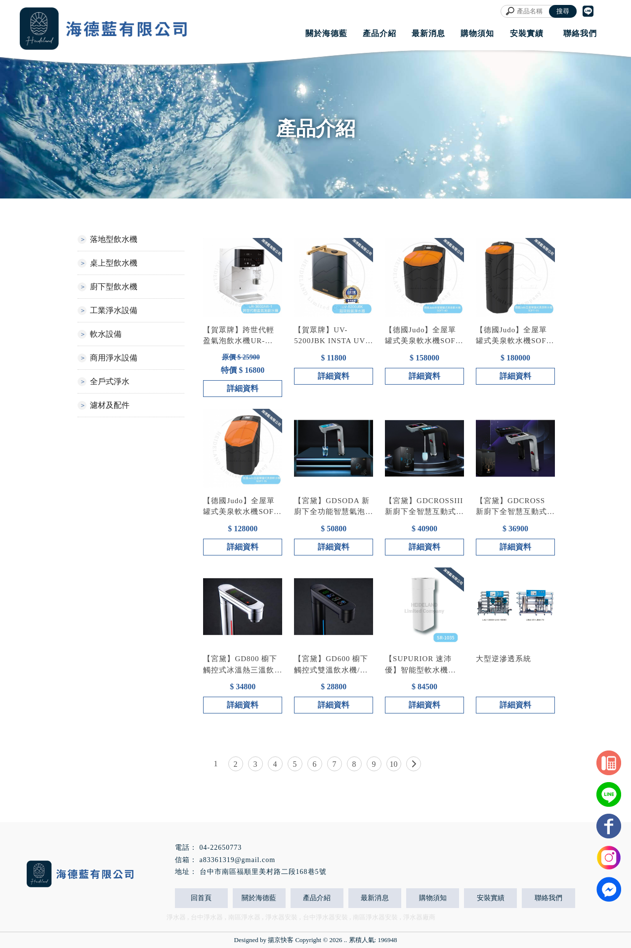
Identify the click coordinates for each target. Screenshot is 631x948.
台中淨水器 (207, 917)
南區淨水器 (244, 917)
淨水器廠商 (419, 917)
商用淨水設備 (113, 358)
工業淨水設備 (113, 310)
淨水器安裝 (281, 917)
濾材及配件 (109, 405)
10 (394, 764)
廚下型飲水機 (113, 286)
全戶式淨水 (109, 381)
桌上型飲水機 (113, 263)
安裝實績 (491, 898)
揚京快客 (281, 940)
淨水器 (176, 917)
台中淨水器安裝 (325, 917)
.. (345, 940)
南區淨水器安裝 (375, 917)
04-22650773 (221, 847)
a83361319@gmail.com (238, 860)
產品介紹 (317, 898)
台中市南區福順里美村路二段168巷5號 (263, 871)
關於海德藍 (259, 898)
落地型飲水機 (113, 239)
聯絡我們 (548, 898)
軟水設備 (106, 334)
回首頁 (201, 898)
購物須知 (433, 898)
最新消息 (374, 898)
